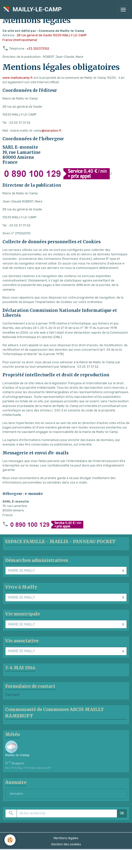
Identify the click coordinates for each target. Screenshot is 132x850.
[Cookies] (10, 840)
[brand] (33, 9)
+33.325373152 (38, 48)
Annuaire (16, 793)
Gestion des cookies (66, 844)
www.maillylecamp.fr (17, 78)
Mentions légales (66, 838)
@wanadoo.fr (52, 130)
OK (122, 813)
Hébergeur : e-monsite (22, 494)
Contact (12, 694)
